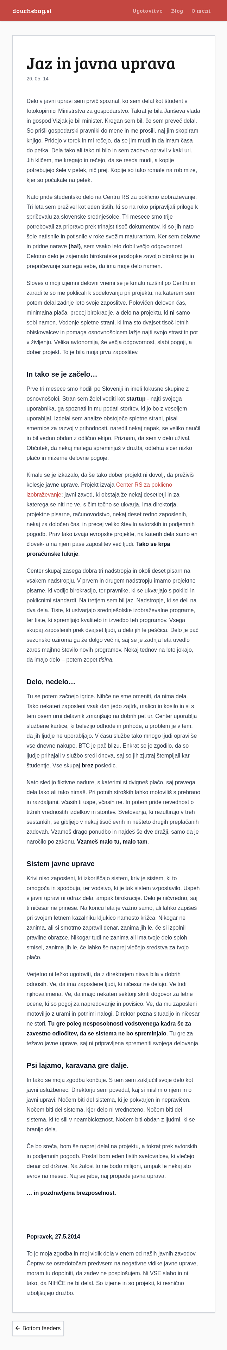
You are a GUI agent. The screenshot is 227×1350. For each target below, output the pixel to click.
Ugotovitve (147, 10)
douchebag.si (32, 10)
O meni (201, 10)
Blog (177, 10)
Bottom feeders (38, 1328)
